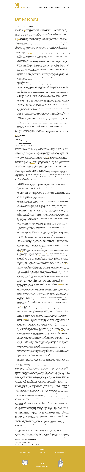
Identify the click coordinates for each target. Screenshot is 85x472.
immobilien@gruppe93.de (23, 141)
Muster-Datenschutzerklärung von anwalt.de (27, 439)
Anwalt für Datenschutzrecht (58, 424)
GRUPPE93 (22, 7)
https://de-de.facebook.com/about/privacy (56, 437)
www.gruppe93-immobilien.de (25, 143)
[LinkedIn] (43, 463)
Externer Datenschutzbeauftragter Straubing (30, 424)
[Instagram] (41, 463)
